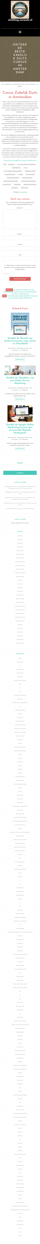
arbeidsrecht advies (20, 680)
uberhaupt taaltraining (30, 184)
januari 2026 (20, 558)
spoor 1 (20, 1128)
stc (20, 1139)
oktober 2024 (20, 613)
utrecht (20, 1169)
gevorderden (20, 814)
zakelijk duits (24, 187)
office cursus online (20, 1021)
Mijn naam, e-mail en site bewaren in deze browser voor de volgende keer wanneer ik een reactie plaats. (20, 267)
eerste (20, 758)
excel (20, 791)
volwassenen (20, 1202)
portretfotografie (20, 1054)
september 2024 (20, 617)
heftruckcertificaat (20, 869)
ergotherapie (20, 780)
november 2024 (20, 610)
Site (20, 255)
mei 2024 (20, 632)
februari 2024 (20, 643)
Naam (20, 234)
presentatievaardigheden (11, 181)
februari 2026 (20, 554)
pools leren (20, 1047)
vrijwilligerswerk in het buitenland (20, 1210)
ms (20, 973)
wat (20, 1217)
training (20, 1150)
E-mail (20, 244)
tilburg (20, 1147)
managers (20, 943)
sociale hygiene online (20, 1117)
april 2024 (20, 636)
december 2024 (20, 606)
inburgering (20, 891)
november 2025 (20, 565)
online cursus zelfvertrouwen (20, 1025)
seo (20, 1102)
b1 (20, 688)
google (20, 828)
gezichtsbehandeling (20, 817)
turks (20, 1158)
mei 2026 (20, 543)
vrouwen (20, 1213)
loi (20, 925)
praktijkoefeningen (27, 177)
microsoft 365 (20, 965)
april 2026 (20, 547)
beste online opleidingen (20, 702)
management (20, 939)
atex (20, 684)
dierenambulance (20, 747)
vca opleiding (20, 1187)
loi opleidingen (20, 928)
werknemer (20, 1224)
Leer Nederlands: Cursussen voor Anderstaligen (20, 508)
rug (20, 1087)
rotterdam (20, 1084)
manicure (20, 947)
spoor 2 (20, 1132)
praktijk (20, 1062)
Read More (20, 359)
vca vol (20, 1195)
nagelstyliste (20, 976)
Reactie (20, 208)
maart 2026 (20, 550)
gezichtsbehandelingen (20, 821)
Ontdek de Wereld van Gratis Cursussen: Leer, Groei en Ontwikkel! (20, 341)
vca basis (20, 1176)
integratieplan (20, 895)
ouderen (20, 1036)
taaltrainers (17, 184)
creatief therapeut (20, 725)
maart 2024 (20, 639)
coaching (20, 717)
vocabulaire (14, 187)
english (20, 773)
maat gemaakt (30, 174)
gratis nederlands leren (20, 839)
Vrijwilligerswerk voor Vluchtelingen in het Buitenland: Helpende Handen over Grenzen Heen (20, 487)
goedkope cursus (20, 825)
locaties (20, 174)
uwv (20, 1173)
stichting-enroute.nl (20, 20)
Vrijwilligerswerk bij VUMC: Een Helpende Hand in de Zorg (20, 493)
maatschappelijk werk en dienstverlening (20, 932)
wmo (20, 1228)
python (20, 1073)
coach (20, 714)
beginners (20, 699)
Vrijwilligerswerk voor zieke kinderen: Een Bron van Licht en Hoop (20, 504)
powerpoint (20, 1058)
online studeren (20, 1028)
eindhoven (20, 762)
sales (20, 1091)
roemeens (20, 1080)
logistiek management (20, 921)
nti (20, 1013)
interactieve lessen (10, 174)
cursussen (23, 192)
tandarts (20, 1143)
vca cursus (20, 1180)
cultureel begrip (16, 167)
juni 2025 (20, 584)
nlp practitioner (20, 1006)
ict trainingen (20, 888)
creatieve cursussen (20, 728)
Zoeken (20, 463)
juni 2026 (20, 539)
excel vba (20, 799)
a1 (20, 665)
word (20, 1232)
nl (20, 995)
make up (20, 936)
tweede (20, 1161)
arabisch (20, 677)
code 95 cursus (20, 721)
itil (20, 906)
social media (20, 1110)
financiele (20, 810)
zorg (20, 1236)
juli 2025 (20, 580)
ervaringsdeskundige (20, 784)
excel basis (20, 795)
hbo (20, 858)
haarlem (20, 854)
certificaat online (20, 710)
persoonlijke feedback (13, 177)
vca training (20, 1191)
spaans (20, 1121)
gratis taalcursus (20, 851)
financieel (20, 802)
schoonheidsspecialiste (20, 1095)
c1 (20, 706)
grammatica (20, 836)
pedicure (20, 1039)
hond (20, 873)
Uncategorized (20, 1165)
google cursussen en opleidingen (20, 832)
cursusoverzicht (20, 736)
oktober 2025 (20, 569)
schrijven (20, 1099)
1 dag (20, 658)
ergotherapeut (20, 777)
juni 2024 (20, 628)
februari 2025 (20, 599)
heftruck (20, 865)
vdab (20, 1198)
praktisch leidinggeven (20, 1065)
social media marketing (20, 1113)
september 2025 (20, 573)
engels (20, 765)
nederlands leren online (20, 988)
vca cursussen (20, 1184)
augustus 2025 (20, 576)
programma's (7, 184)
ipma (20, 899)
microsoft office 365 (20, 969)
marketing (20, 950)
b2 (20, 691)
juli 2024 (20, 624)
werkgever (20, 1221)
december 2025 (20, 562)
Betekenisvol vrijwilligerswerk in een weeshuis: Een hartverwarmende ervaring (20, 498)
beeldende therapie (20, 695)
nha (20, 991)
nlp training (20, 1010)
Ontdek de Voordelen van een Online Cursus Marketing (20, 380)
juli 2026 (20, 536)
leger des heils (20, 913)
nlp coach (20, 1002)
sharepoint (20, 1106)
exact (20, 788)
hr (20, 880)
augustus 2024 (20, 621)
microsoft (20, 962)
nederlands (20, 980)
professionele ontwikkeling (28, 181)
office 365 (20, 1017)
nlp (20, 999)
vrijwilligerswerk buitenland (20, 1206)
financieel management (20, 806)
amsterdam (11, 164)
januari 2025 (20, 602)
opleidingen (20, 1032)
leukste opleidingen (20, 917)
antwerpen (20, 673)
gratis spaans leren (20, 847)
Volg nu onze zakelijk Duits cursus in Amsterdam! (20, 160)
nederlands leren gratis (20, 984)
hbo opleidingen (20, 862)
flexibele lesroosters (30, 171)
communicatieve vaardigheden (26, 164)
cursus (25, 167)
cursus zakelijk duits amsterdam (13, 171)
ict (20, 884)
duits (20, 754)
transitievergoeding (20, 1154)
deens (20, 743)
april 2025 (20, 591)
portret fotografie (20, 1050)
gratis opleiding (20, 843)
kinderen (20, 910)
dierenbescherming (20, 751)
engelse (20, 769)
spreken (20, 1136)
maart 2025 (20, 595)
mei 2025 (20, 587)
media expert (20, 958)
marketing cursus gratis (20, 954)
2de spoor (20, 662)
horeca (20, 876)
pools (20, 1043)
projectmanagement (20, 1069)
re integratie (20, 1076)
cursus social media (20, 732)
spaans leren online (20, 1124)
